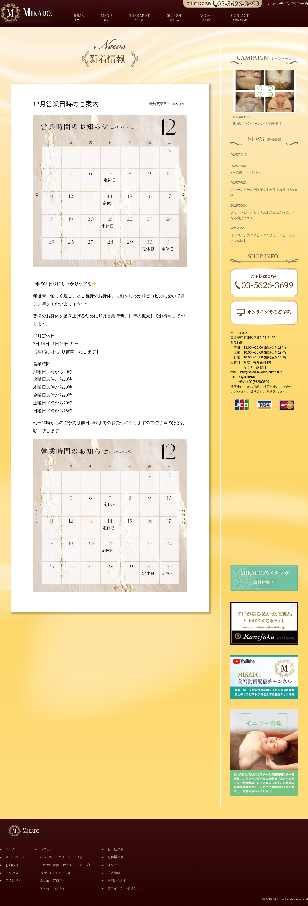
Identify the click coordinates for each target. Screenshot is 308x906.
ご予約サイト (15, 880)
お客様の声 (115, 857)
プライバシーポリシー (123, 888)
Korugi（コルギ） (53, 888)
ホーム (78, 18)
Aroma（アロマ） (53, 880)
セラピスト (115, 849)
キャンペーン (15, 857)
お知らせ (11, 865)
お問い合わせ (117, 880)
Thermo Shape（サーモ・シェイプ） (66, 865)
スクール (113, 865)
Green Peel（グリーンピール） (62, 857)
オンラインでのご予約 (287, 4)
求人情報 (113, 873)
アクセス (11, 873)
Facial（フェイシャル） (57, 873)
